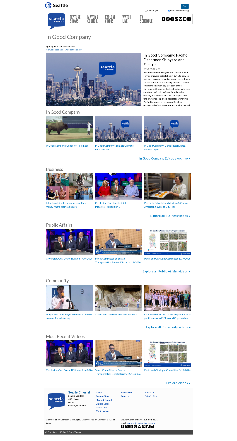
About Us (149, 392)
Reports (125, 396)
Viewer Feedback (54, 49)
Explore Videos (110, 19)
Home (99, 392)
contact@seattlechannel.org (141, 423)
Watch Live (126, 19)
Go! (185, 6)
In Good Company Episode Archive (163, 158)
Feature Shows (75, 19)
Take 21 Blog (151, 396)
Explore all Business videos (169, 215)
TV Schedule (146, 19)
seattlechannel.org (178, 10)
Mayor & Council (92, 19)
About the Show (73, 49)
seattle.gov (151, 10)
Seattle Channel (79, 392)
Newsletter (126, 392)
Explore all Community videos (167, 327)
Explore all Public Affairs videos (165, 271)
